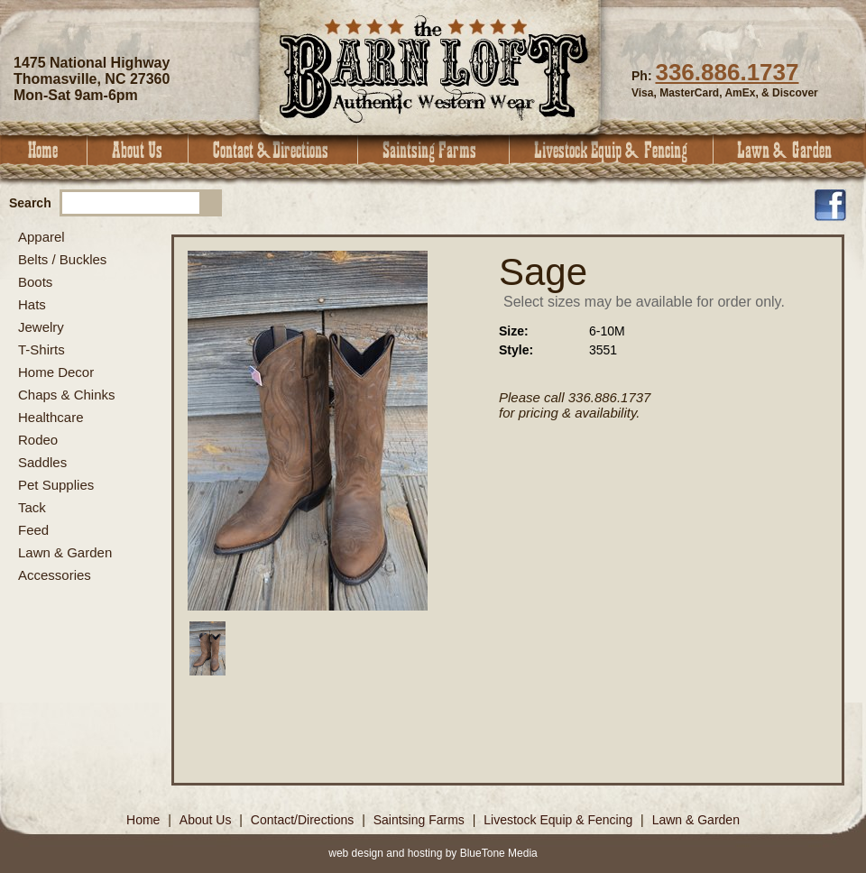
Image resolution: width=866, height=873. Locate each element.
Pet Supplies (56, 484)
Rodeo (38, 439)
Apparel (41, 236)
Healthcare (51, 417)
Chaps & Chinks (66, 394)
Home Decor (56, 372)
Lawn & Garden (790, 150)
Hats (32, 304)
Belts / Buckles (62, 259)
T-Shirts (41, 349)
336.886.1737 (726, 72)
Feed (33, 530)
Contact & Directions (273, 150)
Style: (516, 350)
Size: (514, 331)
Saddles (42, 462)
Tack (32, 507)
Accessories (54, 575)
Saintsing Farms (434, 150)
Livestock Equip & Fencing (612, 150)
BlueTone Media (499, 853)
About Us (138, 150)
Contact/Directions (304, 820)
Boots (35, 281)
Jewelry (41, 327)
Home (44, 150)
